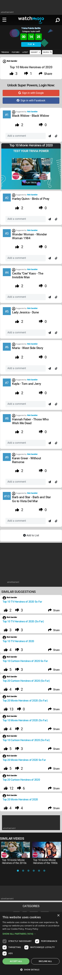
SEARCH (47, 52)
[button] (31, 933)
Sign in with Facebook (31, 100)
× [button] (58, 915)
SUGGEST (35, 52)
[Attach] (56, 136)
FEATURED (15, 52)
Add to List (31, 535)
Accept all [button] (16, 961)
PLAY (31, 44)
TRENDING (5, 52)
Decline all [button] (45, 961)
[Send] (49, 136)
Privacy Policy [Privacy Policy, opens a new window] (31, 929)
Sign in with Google (31, 92)
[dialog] (31, 943)
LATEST (25, 52)
